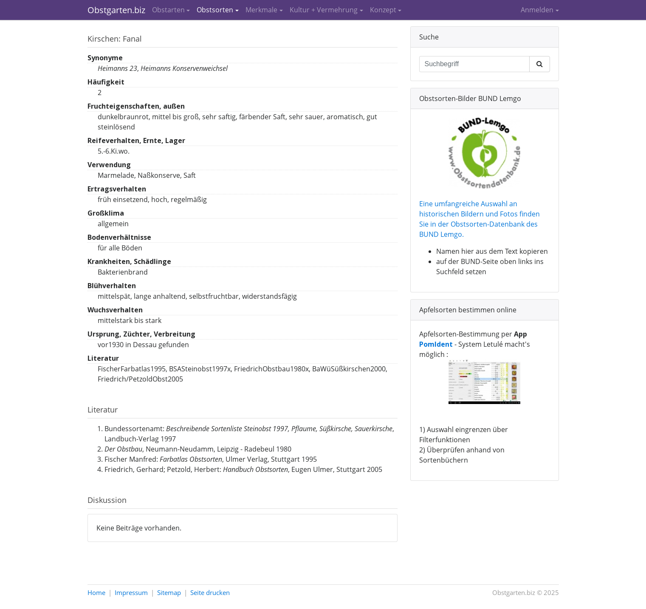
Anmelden (537, 9)
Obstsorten (215, 9)
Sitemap (169, 592)
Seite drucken (210, 592)
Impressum (131, 592)
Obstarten (168, 9)
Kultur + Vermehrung (324, 9)
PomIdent (436, 344)
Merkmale (261, 9)
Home (96, 592)
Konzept (383, 9)
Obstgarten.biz (116, 10)
